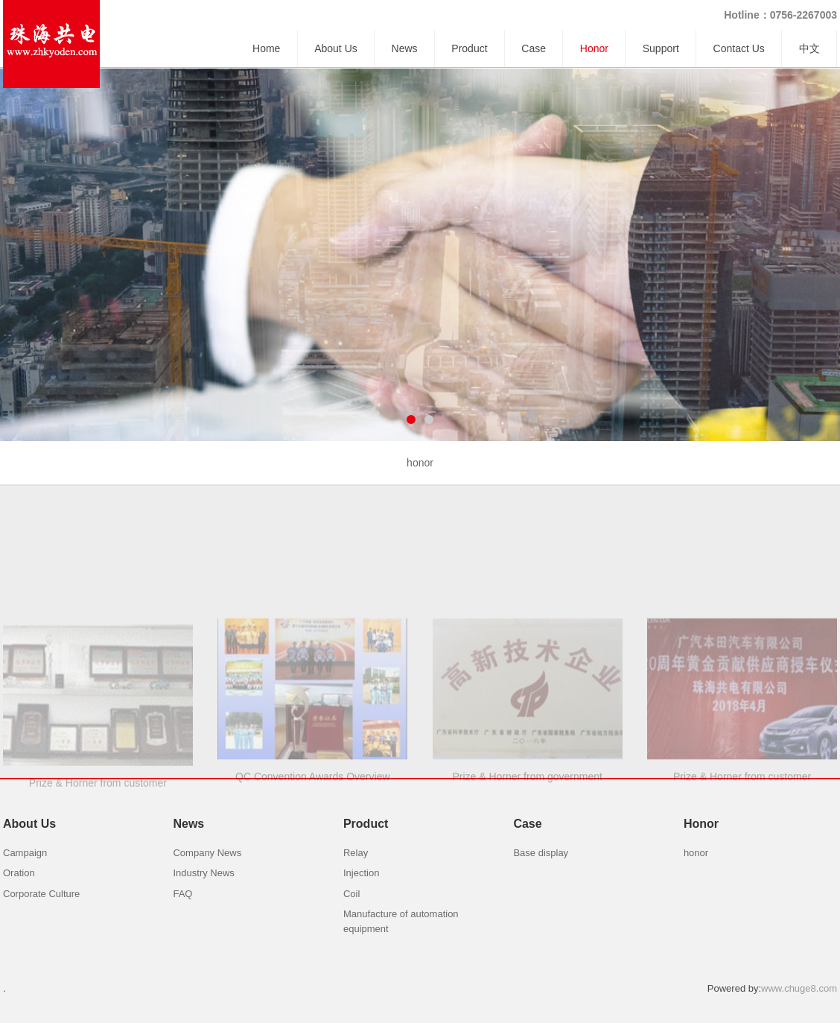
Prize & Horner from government (527, 837)
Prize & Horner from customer (98, 841)
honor (420, 463)
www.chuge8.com (799, 988)
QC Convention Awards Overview (312, 837)
